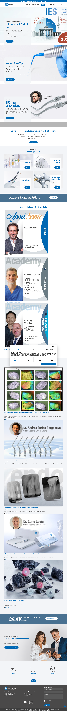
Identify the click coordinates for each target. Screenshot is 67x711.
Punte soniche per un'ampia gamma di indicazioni (55, 170)
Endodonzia (26, 186)
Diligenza (33, 683)
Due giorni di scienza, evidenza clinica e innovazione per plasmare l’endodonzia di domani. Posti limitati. (17, 36)
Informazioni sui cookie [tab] (49, 349)
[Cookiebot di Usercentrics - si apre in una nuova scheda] (51, 346)
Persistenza (53, 683)
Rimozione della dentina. (17, 109)
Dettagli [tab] (33, 349)
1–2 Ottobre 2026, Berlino (14, 31)
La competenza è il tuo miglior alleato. (11, 645)
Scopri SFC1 (9, 117)
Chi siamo (23, 1)
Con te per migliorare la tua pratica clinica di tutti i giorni (33, 133)
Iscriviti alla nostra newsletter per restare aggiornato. (18, 630)
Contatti (41, 1)
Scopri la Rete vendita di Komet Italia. (17, 650)
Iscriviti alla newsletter (51, 628)
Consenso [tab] (17, 349)
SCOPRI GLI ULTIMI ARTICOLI (33, 370)
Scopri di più (33, 146)
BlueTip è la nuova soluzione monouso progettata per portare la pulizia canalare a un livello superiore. (17, 75)
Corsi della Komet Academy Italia (33, 215)
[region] (33, 139)
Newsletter (35, 1)
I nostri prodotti (33, 156)
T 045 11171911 (7, 706)
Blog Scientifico (33, 373)
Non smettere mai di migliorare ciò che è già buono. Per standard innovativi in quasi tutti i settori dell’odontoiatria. (53, 686)
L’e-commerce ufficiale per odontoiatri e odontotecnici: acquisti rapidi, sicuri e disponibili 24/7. (25, 206)
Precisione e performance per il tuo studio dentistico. (25, 170)
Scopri (27, 173)
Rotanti (27, 168)
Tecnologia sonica (56, 167)
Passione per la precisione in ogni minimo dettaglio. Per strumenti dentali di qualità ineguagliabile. (33, 686)
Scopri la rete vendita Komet (12, 658)
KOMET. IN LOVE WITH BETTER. (33, 674)
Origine (13, 683)
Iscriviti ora (9, 41)
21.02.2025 (6, 611)
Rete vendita (29, 1)
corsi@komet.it (26, 707)
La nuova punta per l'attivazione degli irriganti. (15, 69)
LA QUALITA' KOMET (33, 154)
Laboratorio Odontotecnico (55, 184)
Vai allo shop (53, 204)
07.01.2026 (6, 424)
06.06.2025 (6, 519)
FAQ (45, 1)
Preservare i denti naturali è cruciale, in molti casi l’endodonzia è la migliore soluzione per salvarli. (25, 190)
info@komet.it (6, 707)
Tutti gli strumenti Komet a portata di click (23, 204)
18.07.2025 (6, 471)
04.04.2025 (6, 565)
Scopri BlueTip (10, 79)
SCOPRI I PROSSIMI (33, 212)
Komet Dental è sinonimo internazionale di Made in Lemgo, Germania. (14, 686)
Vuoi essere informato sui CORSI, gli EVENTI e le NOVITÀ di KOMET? (25, 628)
